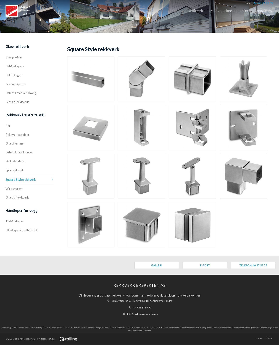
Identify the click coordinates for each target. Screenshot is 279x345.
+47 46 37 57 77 (142, 307)
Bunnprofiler (14, 57)
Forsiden (174, 11)
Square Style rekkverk (21, 179)
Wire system (14, 188)
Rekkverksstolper (17, 135)
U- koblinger (14, 75)
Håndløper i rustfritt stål (22, 230)
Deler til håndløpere (19, 152)
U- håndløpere (15, 66)
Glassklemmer (15, 143)
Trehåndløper (15, 221)
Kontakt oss (264, 11)
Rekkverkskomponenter (228, 11)
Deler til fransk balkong (21, 93)
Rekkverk (195, 11)
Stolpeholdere (15, 161)
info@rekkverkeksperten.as (142, 314)
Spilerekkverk (15, 170)
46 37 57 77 (263, 3)
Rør (8, 126)
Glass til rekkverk (17, 102)
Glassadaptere (15, 84)
